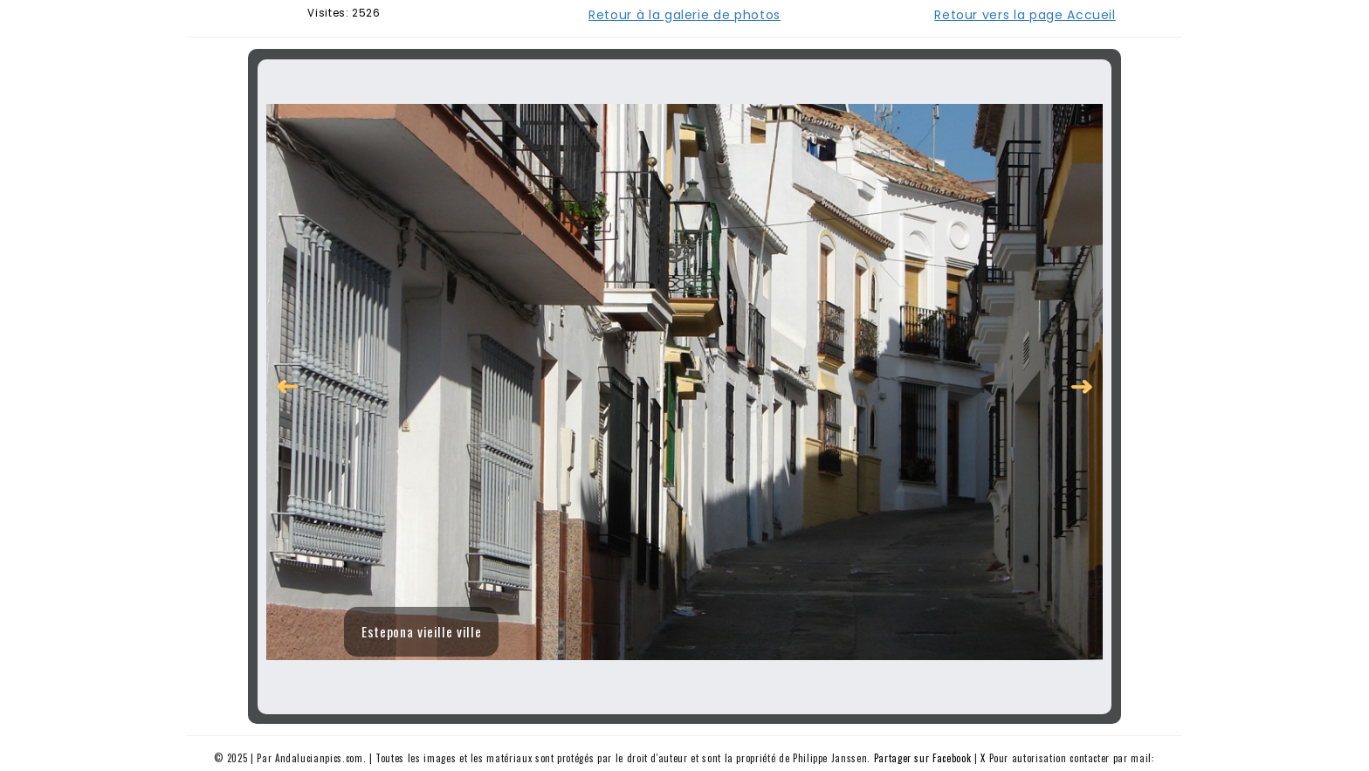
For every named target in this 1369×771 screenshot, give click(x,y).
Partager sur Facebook (923, 758)
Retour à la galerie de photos (684, 15)
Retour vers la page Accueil (1025, 15)
